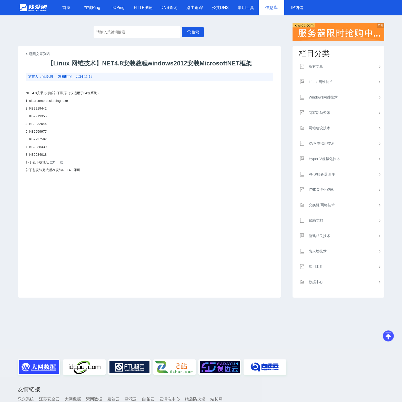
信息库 (271, 7)
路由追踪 (194, 7)
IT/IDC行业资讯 (321, 190)
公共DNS (220, 7)
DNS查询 (168, 7)
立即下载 (56, 162)
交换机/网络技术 (322, 205)
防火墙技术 (318, 251)
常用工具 (246, 7)
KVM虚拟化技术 (321, 143)
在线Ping (92, 7)
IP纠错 (297, 7)
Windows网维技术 (323, 97)
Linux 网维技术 (321, 82)
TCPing (117, 7)
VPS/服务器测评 (322, 174)
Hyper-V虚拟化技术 (324, 159)
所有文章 (316, 66)
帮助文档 (316, 220)
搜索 (193, 32)
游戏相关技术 (319, 236)
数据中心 (316, 282)
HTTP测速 (143, 7)
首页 (66, 7)
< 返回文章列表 (38, 54)
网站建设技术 (319, 128)
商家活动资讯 (319, 113)
